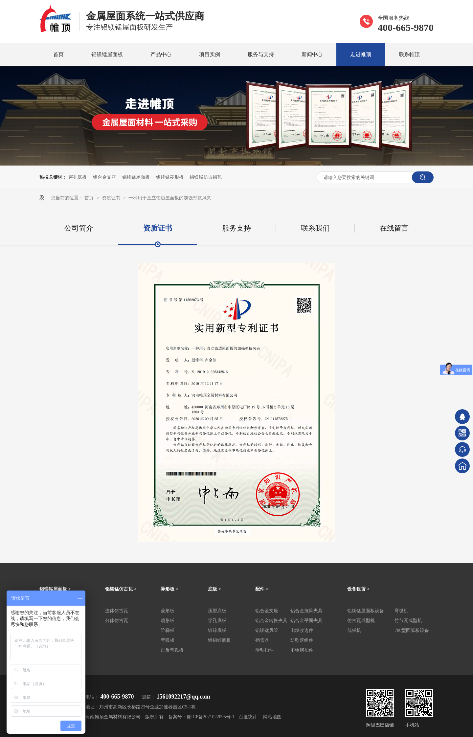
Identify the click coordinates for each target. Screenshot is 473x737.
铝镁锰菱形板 (170, 177)
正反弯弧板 (172, 650)
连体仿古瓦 (116, 610)
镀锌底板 (217, 630)
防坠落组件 (301, 640)
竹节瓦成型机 (408, 620)
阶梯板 (167, 630)
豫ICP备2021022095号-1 (210, 716)
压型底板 (217, 610)
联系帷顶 (409, 54)
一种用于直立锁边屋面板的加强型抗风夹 (169, 197)
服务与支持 (261, 54)
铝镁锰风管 (266, 630)
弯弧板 (167, 640)
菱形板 (167, 610)
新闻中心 (312, 54)
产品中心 (160, 54)
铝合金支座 (104, 177)
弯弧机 (401, 610)
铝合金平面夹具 (306, 620)
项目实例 (209, 54)
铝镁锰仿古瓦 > (120, 589)
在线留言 (394, 228)
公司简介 (78, 228)
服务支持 (236, 228)
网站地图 (272, 716)
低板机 (354, 630)
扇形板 (167, 620)
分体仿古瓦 (116, 620)
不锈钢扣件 (301, 650)
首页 (58, 54)
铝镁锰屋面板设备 (365, 610)
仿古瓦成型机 (361, 620)
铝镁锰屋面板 (107, 54)
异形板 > (169, 589)
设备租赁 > (358, 589)
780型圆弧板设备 (411, 630)
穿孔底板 (77, 177)
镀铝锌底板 (219, 640)
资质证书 (112, 197)
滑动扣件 (264, 650)
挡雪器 (262, 640)
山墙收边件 (301, 630)
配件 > (261, 589)
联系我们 (315, 228)
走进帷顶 (360, 54)
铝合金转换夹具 (271, 620)
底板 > (214, 589)
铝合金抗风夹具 (306, 610)
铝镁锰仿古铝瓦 (206, 177)
